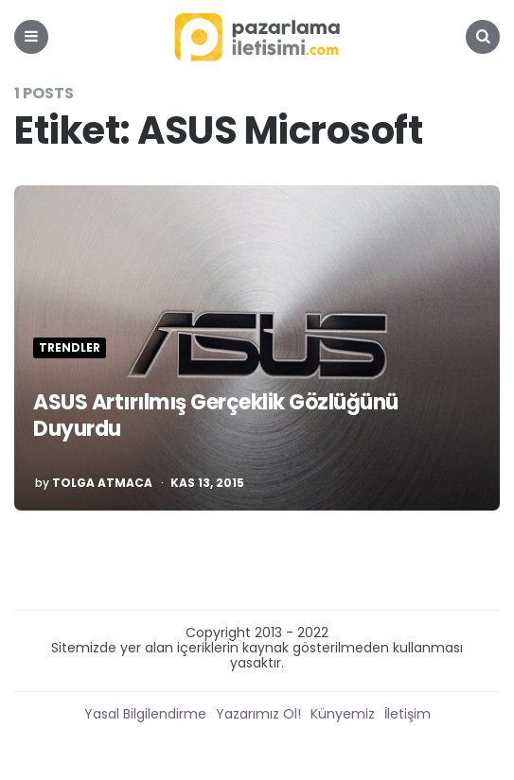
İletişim (407, 713)
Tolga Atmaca (102, 483)
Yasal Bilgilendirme (145, 713)
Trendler (69, 348)
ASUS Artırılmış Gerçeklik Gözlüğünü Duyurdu (216, 416)
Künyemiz (342, 713)
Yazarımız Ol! (258, 713)
